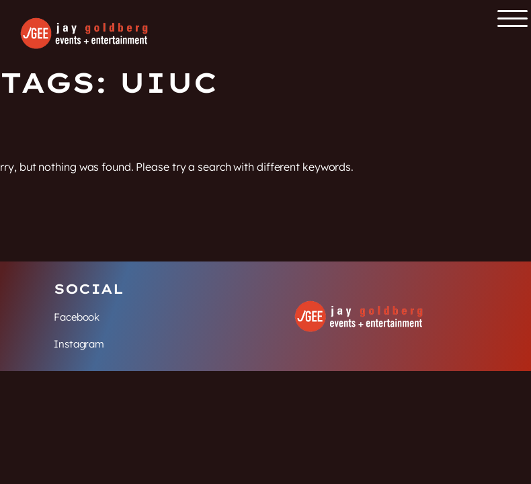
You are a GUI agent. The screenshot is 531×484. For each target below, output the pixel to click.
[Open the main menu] (512, 18)
